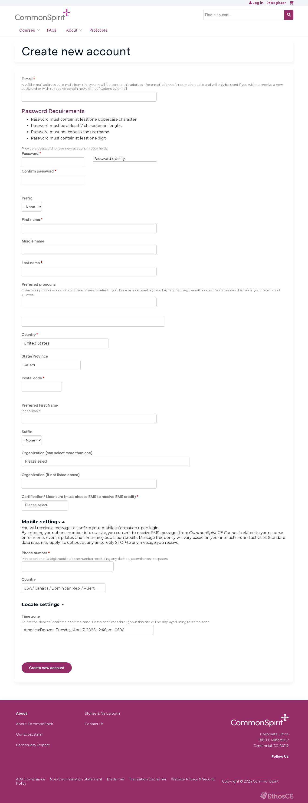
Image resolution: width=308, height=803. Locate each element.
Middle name (33, 241)
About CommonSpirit (34, 724)
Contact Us (94, 724)
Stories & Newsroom (102, 713)
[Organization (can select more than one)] (38, 461)
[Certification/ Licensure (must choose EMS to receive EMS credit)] (38, 505)
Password (30, 153)
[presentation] (57, 649)
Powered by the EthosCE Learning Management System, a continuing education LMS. (276, 795)
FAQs (52, 30)
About (71, 30)
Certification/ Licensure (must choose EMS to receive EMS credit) (79, 496)
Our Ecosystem (29, 734)
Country (29, 334)
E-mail (27, 79)
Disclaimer (116, 779)
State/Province (35, 356)
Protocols (98, 30)
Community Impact (33, 745)
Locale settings (40, 604)
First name (31, 219)
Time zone (31, 616)
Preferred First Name (40, 405)
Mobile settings (41, 521)
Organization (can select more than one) (57, 453)
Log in (257, 2)
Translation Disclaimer (147, 779)
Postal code (32, 378)
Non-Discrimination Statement (76, 779)
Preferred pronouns (39, 284)
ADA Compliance (30, 779)
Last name (31, 263)
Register (278, 2)
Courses (27, 30)
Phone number (34, 553)
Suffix (27, 432)
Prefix (27, 198)
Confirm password (38, 171)
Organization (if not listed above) (50, 475)
